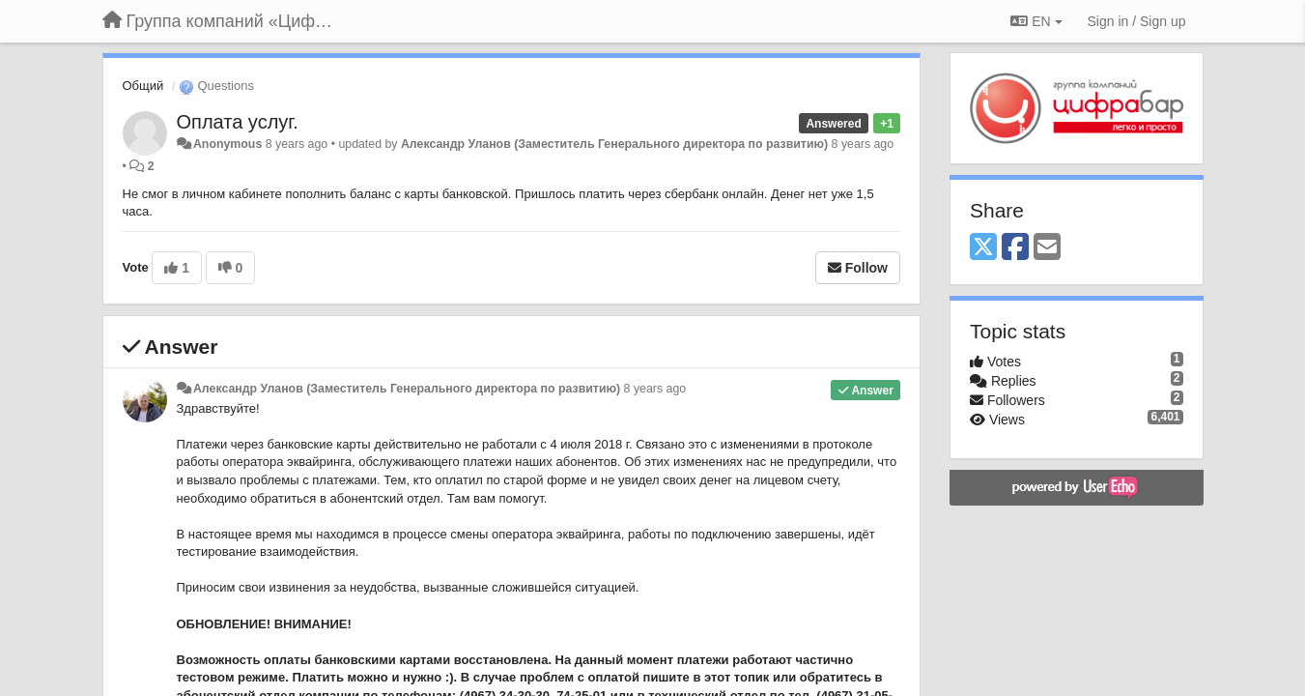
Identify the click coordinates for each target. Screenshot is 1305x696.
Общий (143, 85)
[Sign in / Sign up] (1137, 21)
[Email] (1047, 248)
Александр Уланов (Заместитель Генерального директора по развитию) (614, 144)
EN (1036, 21)
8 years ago (655, 388)
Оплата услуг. (237, 121)
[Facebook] (1015, 248)
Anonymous (227, 144)
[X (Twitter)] (983, 248)
